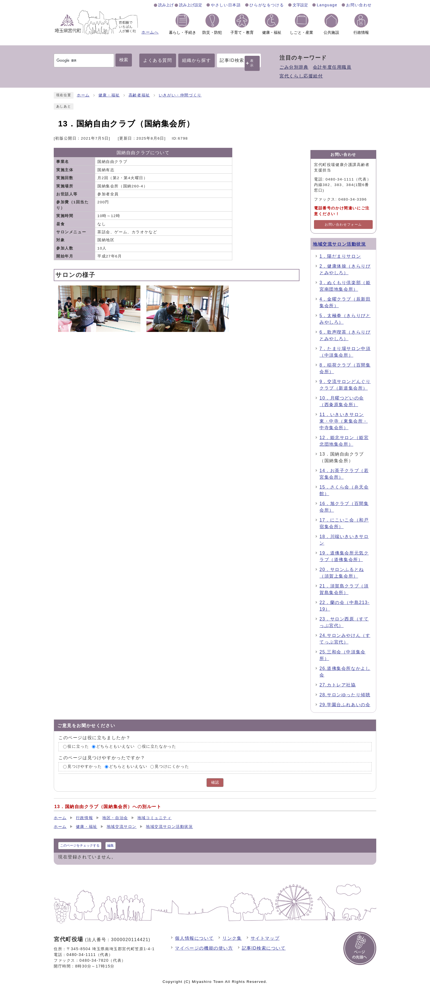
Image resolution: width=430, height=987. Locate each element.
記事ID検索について (264, 948)
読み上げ (166, 5)
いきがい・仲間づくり (180, 95)
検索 (123, 59)
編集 (110, 845)
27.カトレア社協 (337, 685)
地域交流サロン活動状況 (339, 244)
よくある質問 (157, 60)
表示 (252, 63)
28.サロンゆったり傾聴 (344, 694)
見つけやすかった (84, 766)
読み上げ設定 (190, 5)
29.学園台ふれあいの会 (344, 704)
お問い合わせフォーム (343, 224)
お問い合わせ (359, 5)
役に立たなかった (159, 747)
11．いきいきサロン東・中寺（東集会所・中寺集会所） (343, 421)
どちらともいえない (115, 747)
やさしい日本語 (226, 5)
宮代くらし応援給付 (301, 76)
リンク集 (232, 938)
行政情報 (84, 818)
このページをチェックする (80, 845)
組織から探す (196, 60)
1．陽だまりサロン (340, 256)
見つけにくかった (172, 766)
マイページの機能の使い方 (204, 948)
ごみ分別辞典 (294, 67)
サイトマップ (265, 938)
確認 (215, 782)
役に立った (78, 747)
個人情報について (194, 938)
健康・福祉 (109, 95)
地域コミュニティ (154, 818)
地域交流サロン (122, 827)
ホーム (83, 95)
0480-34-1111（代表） (90, 954)
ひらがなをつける (267, 5)
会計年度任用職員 (332, 67)
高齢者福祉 (139, 95)
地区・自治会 (115, 818)
